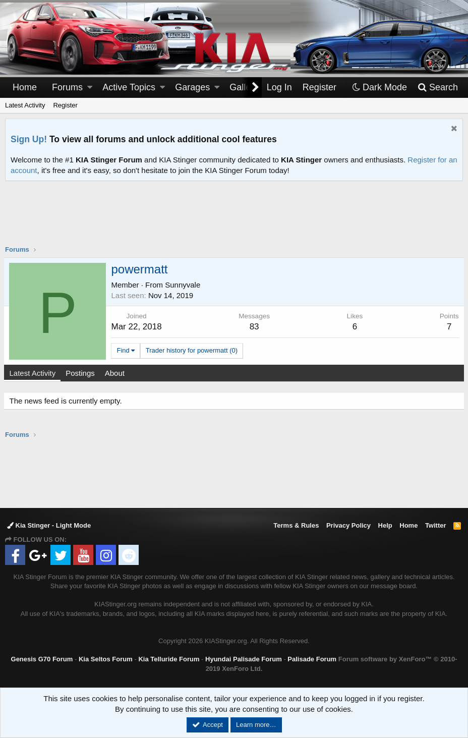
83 (254, 326)
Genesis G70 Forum (42, 659)
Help (385, 525)
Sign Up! (29, 139)
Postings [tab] (81, 373)
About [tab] (116, 373)
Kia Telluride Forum (168, 659)
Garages (192, 87)
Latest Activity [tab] (34, 373)
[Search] (437, 87)
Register (65, 105)
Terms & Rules (296, 525)
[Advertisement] (234, 219)
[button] (90, 87)
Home (25, 87)
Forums (67, 87)
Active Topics (128, 87)
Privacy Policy (348, 525)
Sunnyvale (184, 284)
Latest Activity (25, 105)
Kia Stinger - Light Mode (49, 525)
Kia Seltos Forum (106, 659)
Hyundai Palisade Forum (243, 659)
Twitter (435, 525)
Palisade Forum (311, 659)
